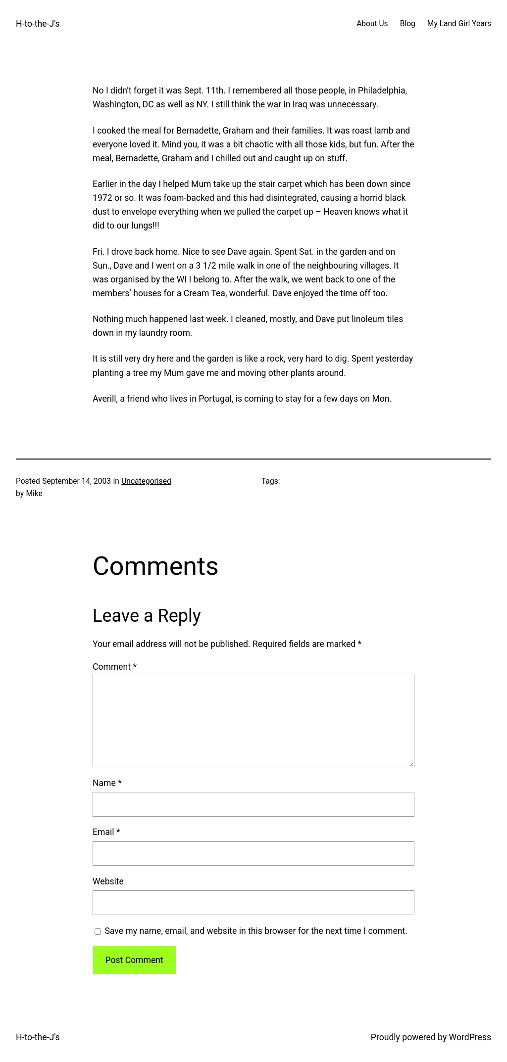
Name (107, 783)
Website (108, 881)
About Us (372, 23)
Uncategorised (146, 481)
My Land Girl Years (459, 23)
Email (106, 832)
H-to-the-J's (38, 24)
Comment (115, 667)
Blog (407, 23)
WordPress (470, 1037)
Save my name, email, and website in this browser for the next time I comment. (255, 931)
